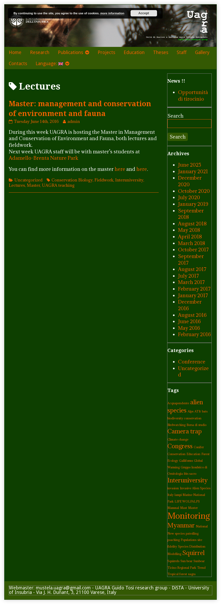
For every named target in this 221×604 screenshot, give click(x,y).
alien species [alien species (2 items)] (185, 406)
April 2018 (190, 236)
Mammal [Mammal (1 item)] (173, 508)
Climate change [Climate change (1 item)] (177, 439)
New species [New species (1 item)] (176, 533)
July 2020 (189, 197)
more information (112, 13)
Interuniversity (129, 180)
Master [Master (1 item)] (193, 508)
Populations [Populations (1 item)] (188, 540)
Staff (182, 52)
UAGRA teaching (58, 185)
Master (33, 185)
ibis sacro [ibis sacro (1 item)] (190, 474)
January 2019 (193, 204)
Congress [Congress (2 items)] (180, 446)
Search (175, 116)
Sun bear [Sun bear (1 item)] (186, 561)
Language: (49, 63)
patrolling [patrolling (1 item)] (192, 533)
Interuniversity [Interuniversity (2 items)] (187, 480)
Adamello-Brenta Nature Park (43, 158)
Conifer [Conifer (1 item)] (199, 447)
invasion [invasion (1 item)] (173, 488)
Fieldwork (103, 180)
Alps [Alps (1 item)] (190, 411)
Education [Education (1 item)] (193, 454)
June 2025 (189, 165)
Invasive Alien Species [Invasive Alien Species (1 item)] (195, 488)
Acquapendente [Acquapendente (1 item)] (178, 403)
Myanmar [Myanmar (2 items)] (181, 525)
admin (73, 121)
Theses (160, 52)
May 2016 (189, 328)
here (120, 169)
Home (15, 52)
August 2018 (192, 223)
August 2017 (192, 269)
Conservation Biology (72, 180)
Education (134, 52)
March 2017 (191, 282)
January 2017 (193, 295)
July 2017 (188, 276)
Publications (70, 52)
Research (39, 52)
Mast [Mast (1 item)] (183, 508)
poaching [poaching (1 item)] (173, 540)
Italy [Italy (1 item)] (170, 495)
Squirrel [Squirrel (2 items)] (193, 553)
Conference (191, 361)
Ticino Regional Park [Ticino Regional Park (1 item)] (181, 568)
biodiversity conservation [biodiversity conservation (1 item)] (184, 418)
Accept (143, 13)
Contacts (18, 63)
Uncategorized (28, 180)
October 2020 (194, 191)
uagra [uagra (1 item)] (192, 574)
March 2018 (191, 243)
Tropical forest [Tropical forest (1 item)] (177, 574)
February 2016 (194, 334)
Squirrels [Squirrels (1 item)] (173, 561)
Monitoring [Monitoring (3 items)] (188, 515)
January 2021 (193, 171)
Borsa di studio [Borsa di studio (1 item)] (196, 425)
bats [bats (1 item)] (204, 411)
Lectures (17, 185)
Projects (106, 52)
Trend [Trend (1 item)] (201, 568)
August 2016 (192, 315)
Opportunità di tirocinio (193, 95)
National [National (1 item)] (202, 526)
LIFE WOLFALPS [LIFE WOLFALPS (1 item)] (187, 501)
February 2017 (194, 289)
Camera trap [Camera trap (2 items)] (184, 431)
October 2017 (193, 249)
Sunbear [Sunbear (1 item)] (199, 561)
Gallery (202, 52)
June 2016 (189, 321)
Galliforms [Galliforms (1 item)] (186, 461)
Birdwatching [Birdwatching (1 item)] (176, 425)
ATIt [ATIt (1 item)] (197, 411)
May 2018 (189, 230)
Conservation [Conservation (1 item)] (176, 454)
